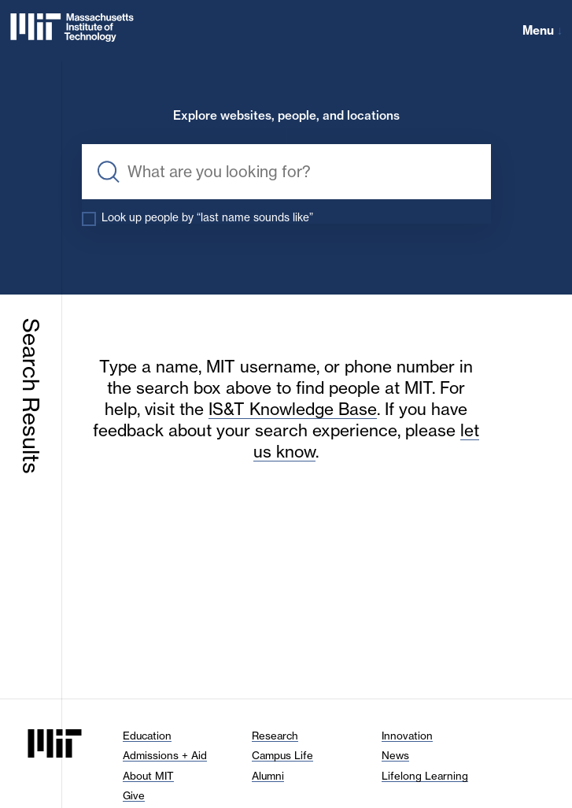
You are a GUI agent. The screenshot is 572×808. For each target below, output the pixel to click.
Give (134, 795)
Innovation (407, 735)
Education (147, 735)
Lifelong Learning (425, 775)
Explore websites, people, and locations (286, 116)
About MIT (148, 775)
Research (275, 735)
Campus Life (282, 755)
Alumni (268, 775)
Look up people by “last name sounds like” (207, 217)
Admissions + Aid (165, 755)
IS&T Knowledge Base (293, 409)
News (395, 755)
